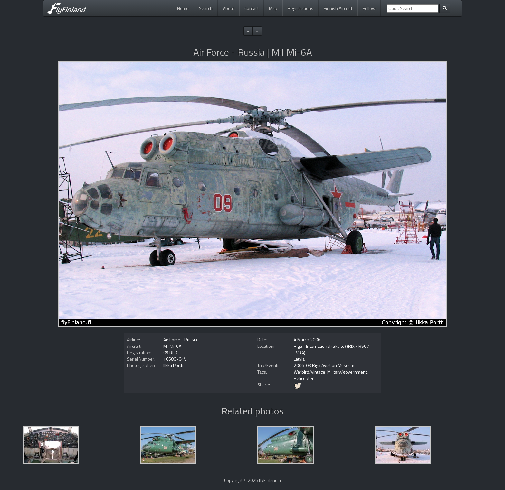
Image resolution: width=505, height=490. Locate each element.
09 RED (170, 352)
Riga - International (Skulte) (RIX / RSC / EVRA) (331, 349)
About (228, 8)
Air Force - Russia (180, 339)
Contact (251, 8)
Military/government (347, 371)
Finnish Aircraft (338, 8)
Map (273, 8)
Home (183, 8)
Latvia (299, 359)
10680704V (174, 359)
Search (206, 8)
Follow (369, 8)
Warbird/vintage (309, 371)
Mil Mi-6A (172, 346)
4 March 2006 (307, 339)
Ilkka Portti (173, 365)
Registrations (300, 8)
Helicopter (304, 378)
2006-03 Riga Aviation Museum (324, 365)
